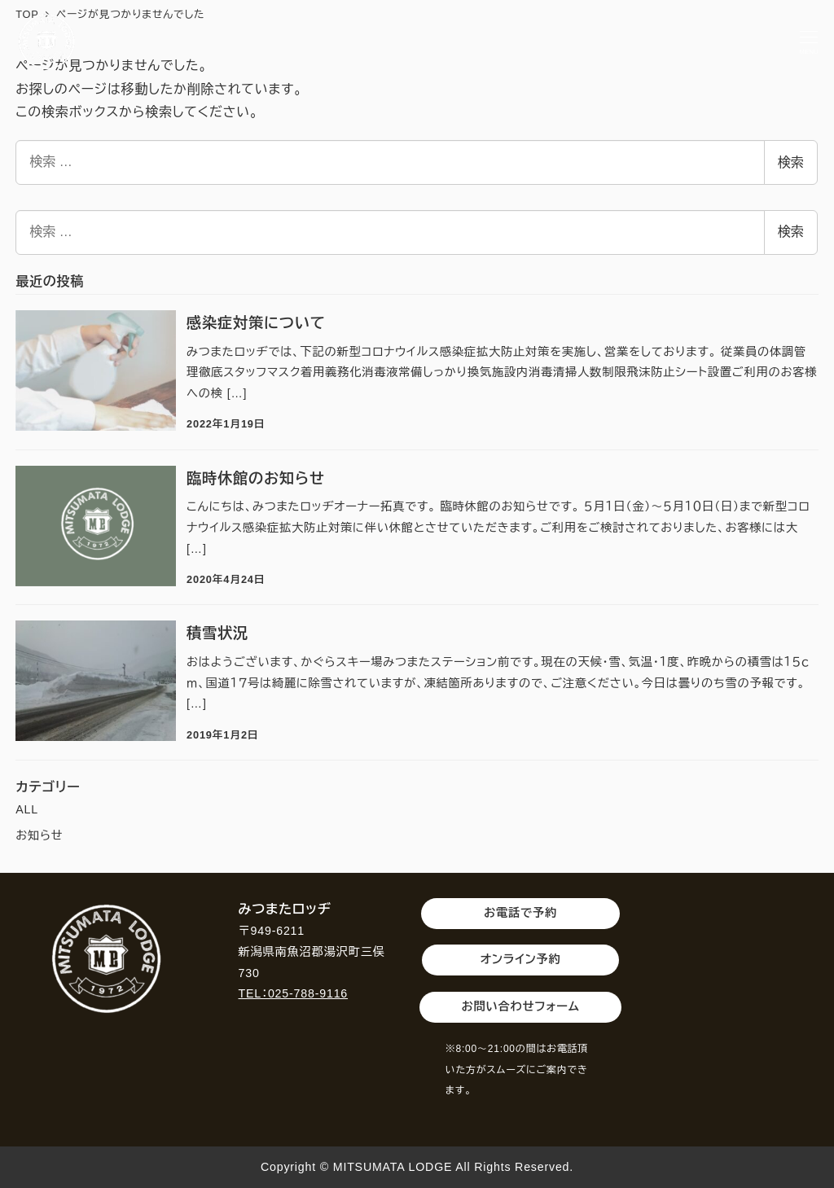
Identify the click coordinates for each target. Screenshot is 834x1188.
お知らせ (39, 835)
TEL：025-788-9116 (294, 993)
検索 (791, 162)
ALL (26, 809)
